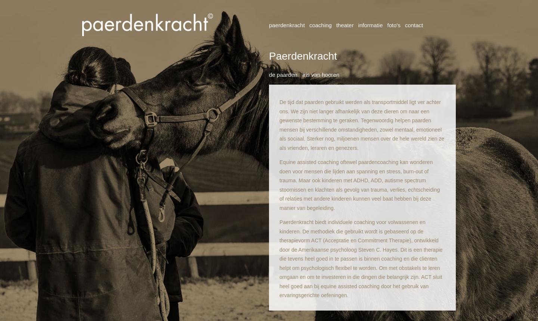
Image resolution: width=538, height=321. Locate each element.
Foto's (394, 25)
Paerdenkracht (287, 25)
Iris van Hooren (321, 75)
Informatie (370, 25)
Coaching (320, 25)
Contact (414, 25)
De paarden (283, 75)
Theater (345, 25)
